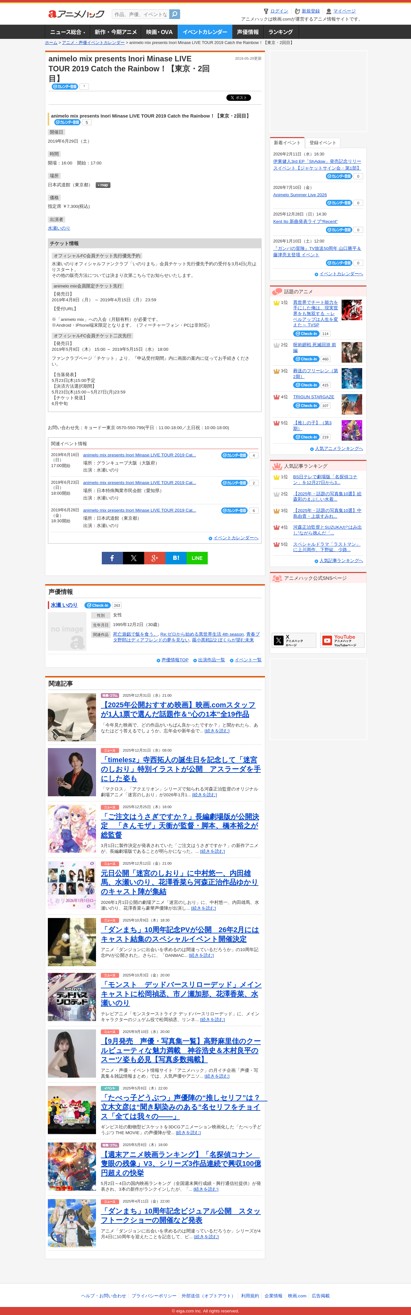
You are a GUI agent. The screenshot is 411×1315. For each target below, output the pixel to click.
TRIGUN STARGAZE (313, 396)
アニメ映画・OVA (159, 32)
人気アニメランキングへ (339, 448)
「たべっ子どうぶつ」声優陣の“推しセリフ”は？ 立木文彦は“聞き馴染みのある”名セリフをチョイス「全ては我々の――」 (184, 1107)
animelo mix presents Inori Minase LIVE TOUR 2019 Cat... (139, 455)
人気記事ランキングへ (341, 560)
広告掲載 (321, 1295)
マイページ (344, 11)
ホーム (51, 42)
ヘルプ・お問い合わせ (103, 1295)
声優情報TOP (175, 660)
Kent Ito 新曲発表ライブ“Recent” (305, 221)
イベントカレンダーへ (236, 537)
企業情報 (274, 1295)
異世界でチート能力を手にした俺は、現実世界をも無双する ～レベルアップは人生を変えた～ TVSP (315, 314)
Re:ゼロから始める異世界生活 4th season (202, 634)
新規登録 (311, 11)
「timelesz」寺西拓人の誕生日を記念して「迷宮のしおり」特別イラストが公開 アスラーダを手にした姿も (181, 769)
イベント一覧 (248, 660)
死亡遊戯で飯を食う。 (135, 634)
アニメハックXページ (294, 640)
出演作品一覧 (211, 660)
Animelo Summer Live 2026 (300, 194)
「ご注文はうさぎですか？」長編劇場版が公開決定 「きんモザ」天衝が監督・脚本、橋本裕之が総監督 (180, 826)
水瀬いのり (59, 228)
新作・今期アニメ (115, 32)
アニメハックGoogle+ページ (342, 640)
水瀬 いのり (64, 605)
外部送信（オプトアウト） (209, 1295)
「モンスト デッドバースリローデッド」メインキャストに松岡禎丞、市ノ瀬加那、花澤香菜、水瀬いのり (181, 994)
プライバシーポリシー (154, 1295)
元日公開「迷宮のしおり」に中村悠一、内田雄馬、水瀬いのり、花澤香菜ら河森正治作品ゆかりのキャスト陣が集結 (179, 882)
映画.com (297, 1295)
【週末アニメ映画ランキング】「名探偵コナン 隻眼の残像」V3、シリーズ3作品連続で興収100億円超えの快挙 (181, 1164)
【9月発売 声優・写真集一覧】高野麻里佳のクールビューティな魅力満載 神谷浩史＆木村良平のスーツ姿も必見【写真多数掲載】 (181, 1050)
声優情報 (247, 32)
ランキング (281, 32)
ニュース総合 (67, 32)
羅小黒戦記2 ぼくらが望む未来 (223, 640)
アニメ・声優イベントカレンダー (205, 32)
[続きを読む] (217, 730)
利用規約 (250, 1295)
